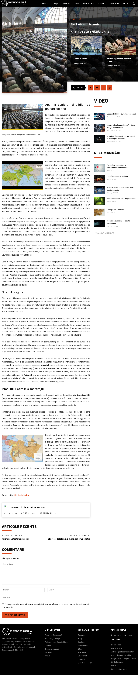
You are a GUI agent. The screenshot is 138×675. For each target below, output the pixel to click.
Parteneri (49, 652)
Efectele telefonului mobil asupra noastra (69, 538)
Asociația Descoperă (53, 635)
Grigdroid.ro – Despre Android (123, 658)
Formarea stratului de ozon (15, 538)
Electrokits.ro (116, 648)
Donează (81, 659)
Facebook (117, 635)
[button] (134, 3)
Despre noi (82, 635)
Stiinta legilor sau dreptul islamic (119, 59)
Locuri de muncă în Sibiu (121, 655)
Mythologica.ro (117, 662)
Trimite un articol (52, 649)
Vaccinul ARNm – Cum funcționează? (121, 114)
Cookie (48, 645)
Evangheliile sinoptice (115, 210)
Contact (81, 642)
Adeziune (82, 652)
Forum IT (114, 665)
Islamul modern (80, 58)
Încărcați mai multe (105, 233)
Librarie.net (116, 645)
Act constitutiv (84, 645)
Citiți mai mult (81, 63)
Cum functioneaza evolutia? (118, 176)
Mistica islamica (21, 495)
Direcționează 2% (85, 663)
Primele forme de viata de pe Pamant (121, 199)
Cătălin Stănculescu (32, 507)
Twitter (130, 635)
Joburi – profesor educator (122, 652)
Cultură (76, 19)
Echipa (80, 638)
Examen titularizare (119, 669)
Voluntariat (82, 656)
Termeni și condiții (52, 638)
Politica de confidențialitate (56, 642)
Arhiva (47, 656)
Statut (80, 649)
